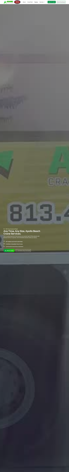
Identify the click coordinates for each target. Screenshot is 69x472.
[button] (42, 2)
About (24, 2)
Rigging (36, 2)
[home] (11, 2)
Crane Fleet (30, 2)
